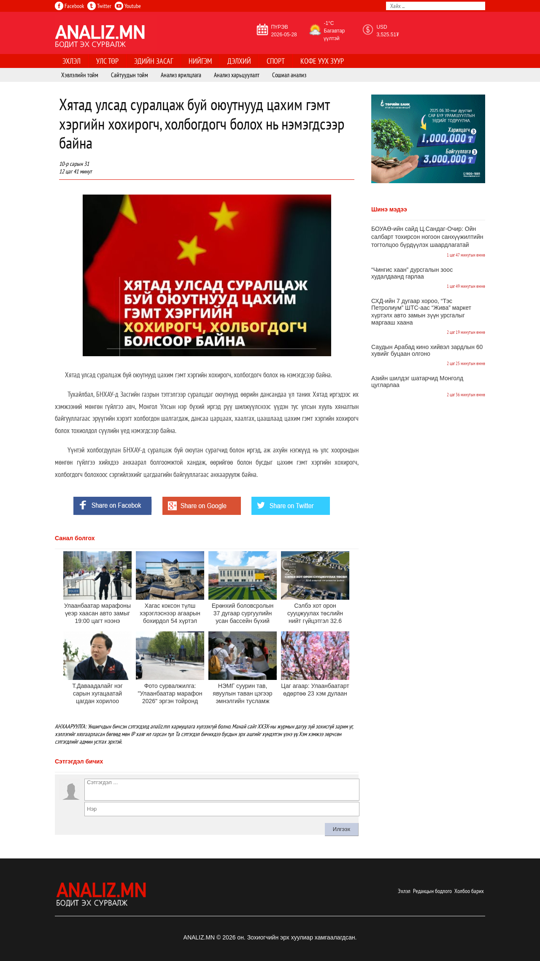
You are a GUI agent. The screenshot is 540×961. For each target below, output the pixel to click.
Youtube (128, 6)
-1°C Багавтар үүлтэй (334, 30)
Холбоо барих (469, 891)
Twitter (99, 6)
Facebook (69, 6)
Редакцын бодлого (432, 891)
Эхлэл (404, 891)
